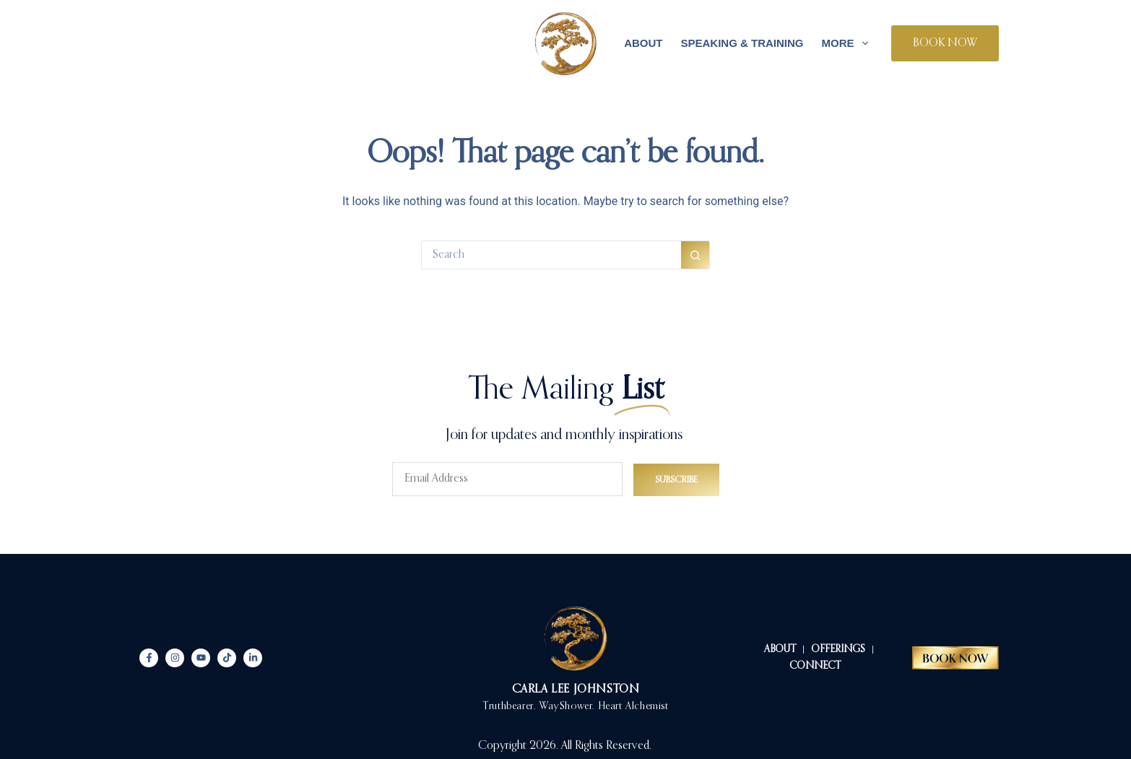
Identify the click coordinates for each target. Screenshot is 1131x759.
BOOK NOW (945, 43)
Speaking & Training (741, 43)
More (848, 43)
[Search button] (695, 254)
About (643, 43)
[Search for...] (551, 254)
